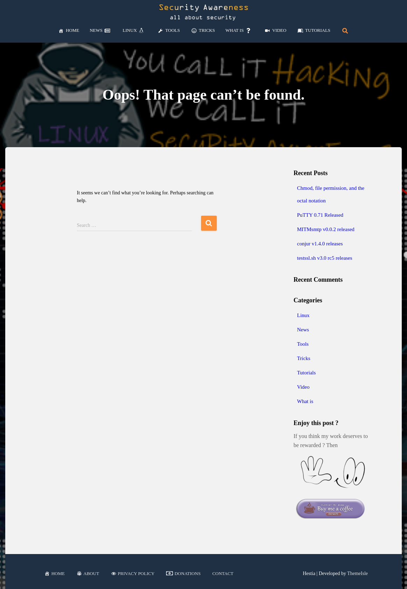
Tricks (303, 358)
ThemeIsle (357, 573)
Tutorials (306, 372)
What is (305, 401)
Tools (302, 344)
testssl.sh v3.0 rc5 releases (324, 258)
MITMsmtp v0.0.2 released (325, 229)
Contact (222, 573)
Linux (303, 315)
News (303, 329)
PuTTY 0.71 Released (320, 215)
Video (303, 387)
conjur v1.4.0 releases (320, 243)
